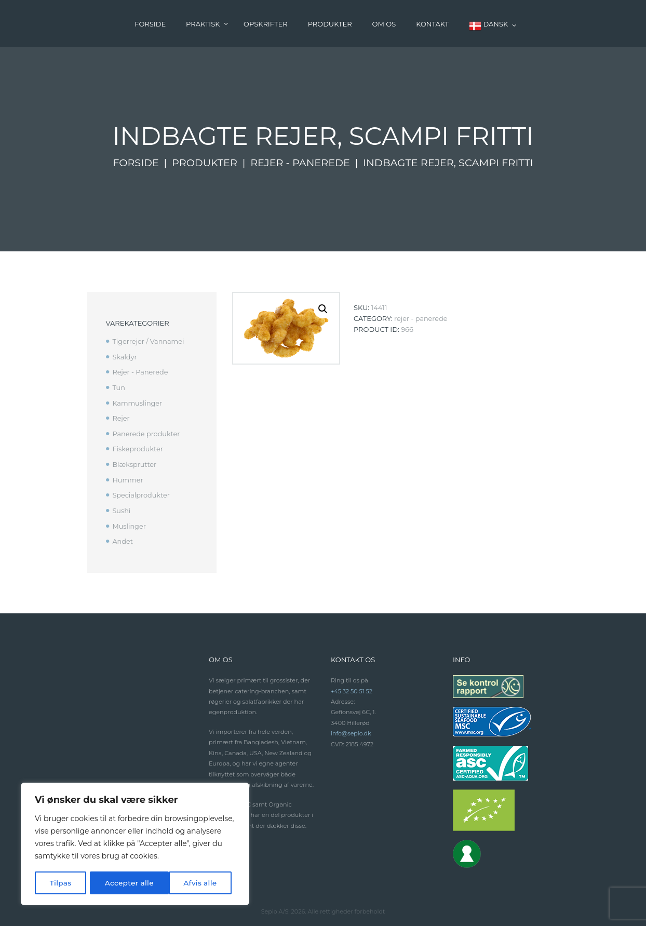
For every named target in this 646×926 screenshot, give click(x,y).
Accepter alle (196, 883)
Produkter (204, 162)
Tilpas (60, 883)
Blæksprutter (134, 461)
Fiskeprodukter (138, 446)
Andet (122, 536)
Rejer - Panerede (300, 162)
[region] (135, 844)
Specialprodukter (141, 491)
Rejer (121, 416)
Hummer (127, 476)
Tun (118, 386)
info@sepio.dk (351, 727)
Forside (135, 162)
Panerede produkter (146, 431)
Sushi (121, 506)
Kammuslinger (137, 401)
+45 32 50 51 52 (352, 685)
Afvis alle (121, 883)
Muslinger (129, 521)
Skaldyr (124, 356)
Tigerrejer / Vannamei (148, 341)
